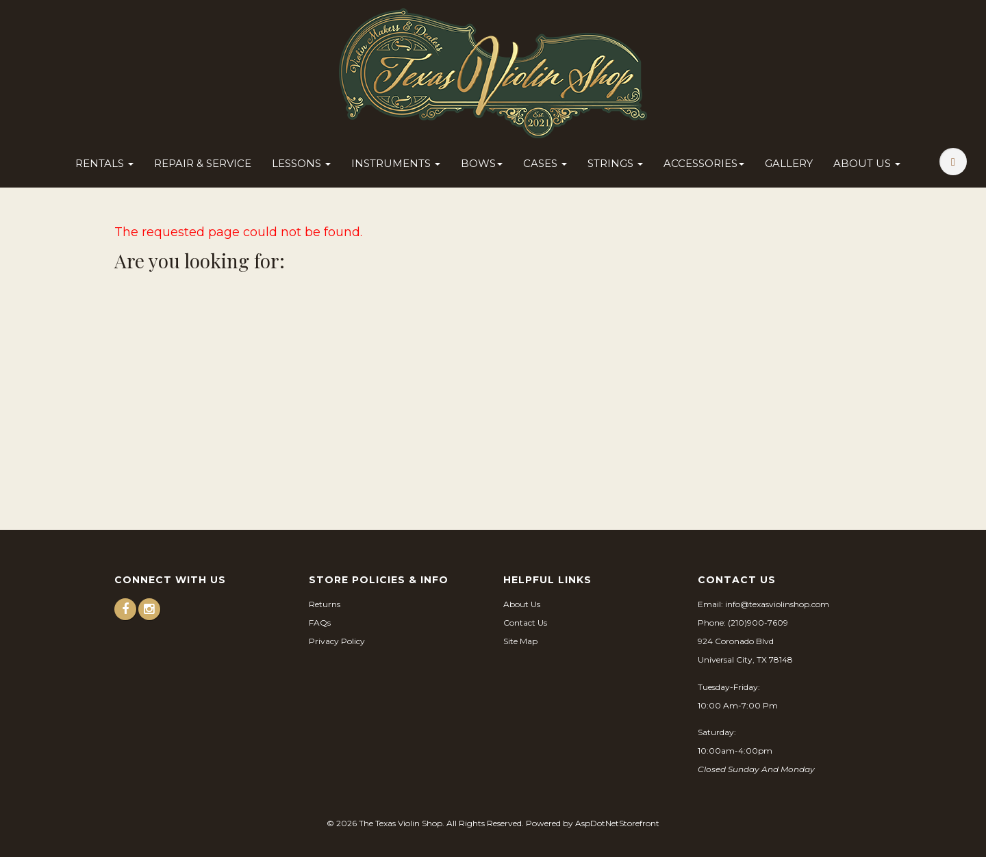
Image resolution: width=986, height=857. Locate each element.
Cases (545, 163)
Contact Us (525, 622)
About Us (866, 163)
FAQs (320, 622)
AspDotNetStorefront (617, 823)
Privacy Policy (337, 641)
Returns (324, 604)
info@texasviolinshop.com (777, 604)
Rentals (104, 163)
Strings (615, 163)
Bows (482, 163)
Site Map (520, 641)
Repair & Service (202, 163)
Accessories (703, 163)
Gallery (789, 163)
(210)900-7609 (758, 622)
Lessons (301, 163)
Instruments (395, 163)
